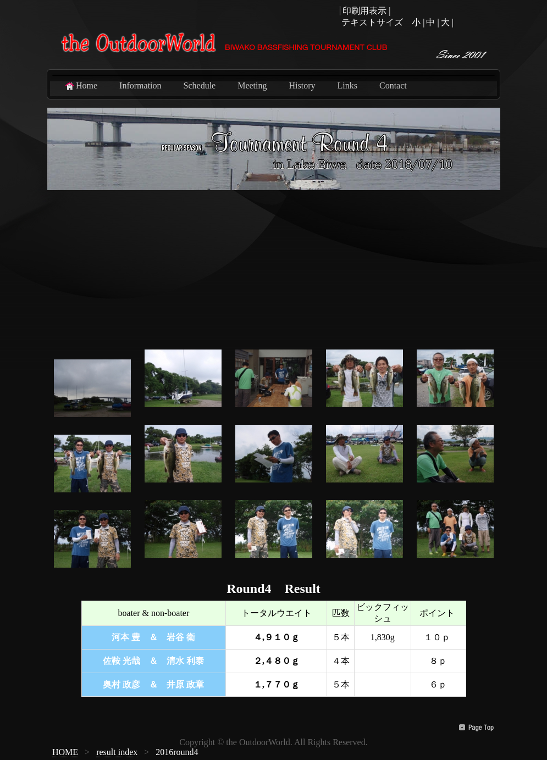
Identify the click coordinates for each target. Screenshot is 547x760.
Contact (393, 85)
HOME (65, 752)
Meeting (252, 85)
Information (140, 85)
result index (116, 752)
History (302, 85)
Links (347, 85)
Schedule (200, 85)
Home (80, 86)
